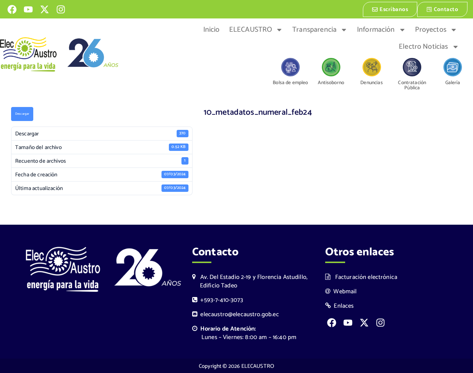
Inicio (211, 29)
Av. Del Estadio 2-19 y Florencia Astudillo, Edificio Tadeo (249, 281)
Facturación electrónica (361, 277)
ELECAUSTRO (256, 29)
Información (381, 29)
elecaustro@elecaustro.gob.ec (235, 314)
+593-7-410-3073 (217, 299)
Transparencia (319, 29)
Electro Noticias (429, 46)
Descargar (22, 114)
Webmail (341, 291)
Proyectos (436, 29)
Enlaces (339, 305)
